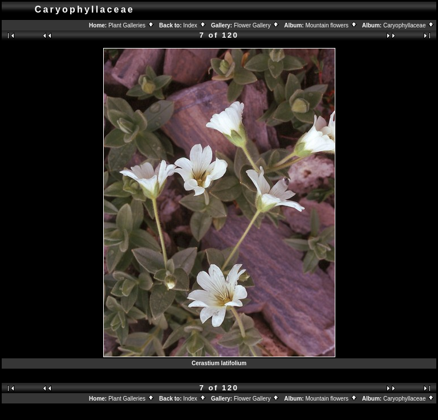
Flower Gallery (256, 25)
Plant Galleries (131, 25)
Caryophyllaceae (409, 25)
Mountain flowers (331, 25)
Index (194, 25)
